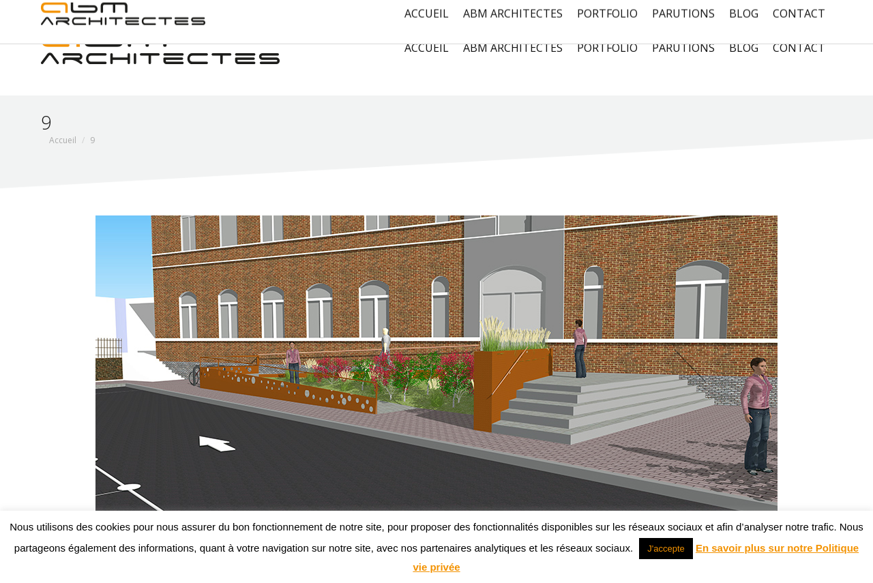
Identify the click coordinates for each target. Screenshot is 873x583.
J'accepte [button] (666, 548)
